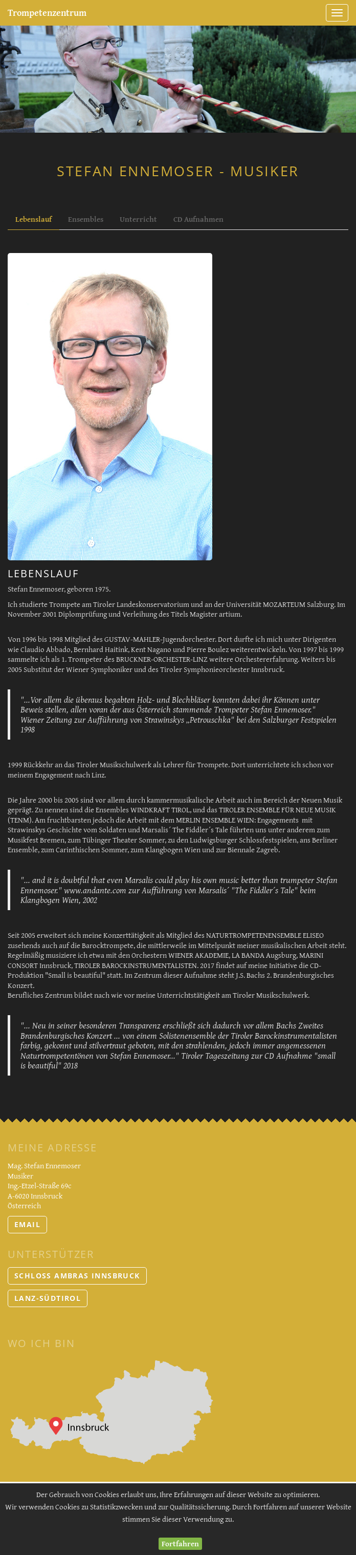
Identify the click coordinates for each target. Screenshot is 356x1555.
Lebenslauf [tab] (33, 219)
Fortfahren (180, 1543)
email (27, 1224)
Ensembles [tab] (85, 219)
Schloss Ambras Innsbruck (77, 1275)
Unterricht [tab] (138, 219)
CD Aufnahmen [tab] (198, 219)
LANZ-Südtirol (47, 1298)
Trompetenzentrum (47, 12)
